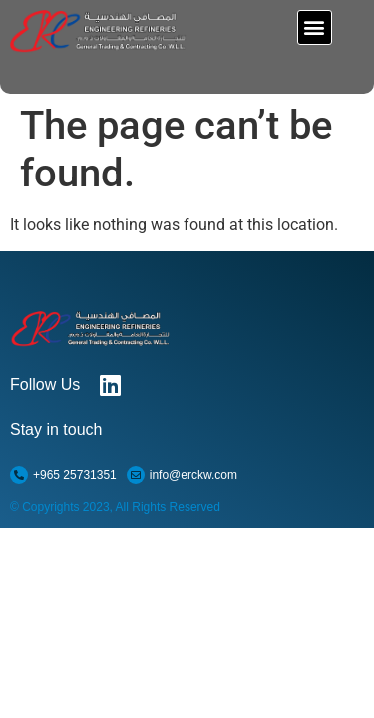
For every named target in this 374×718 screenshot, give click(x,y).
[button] (314, 27)
